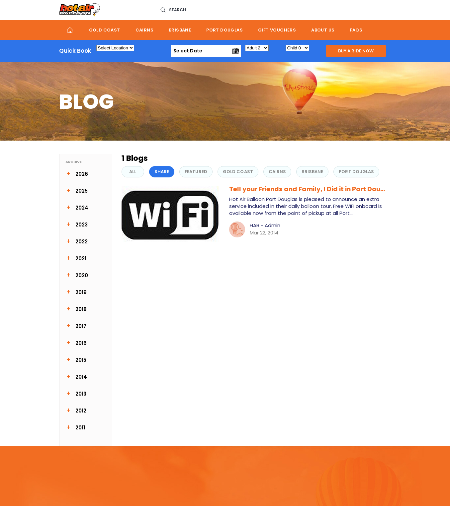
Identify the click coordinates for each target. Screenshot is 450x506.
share (161, 171)
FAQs (356, 30)
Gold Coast (104, 30)
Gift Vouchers (277, 30)
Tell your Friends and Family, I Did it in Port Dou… (307, 189)
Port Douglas (224, 30)
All (132, 171)
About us (322, 30)
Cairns (144, 30)
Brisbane (180, 30)
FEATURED (196, 171)
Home (70, 30)
